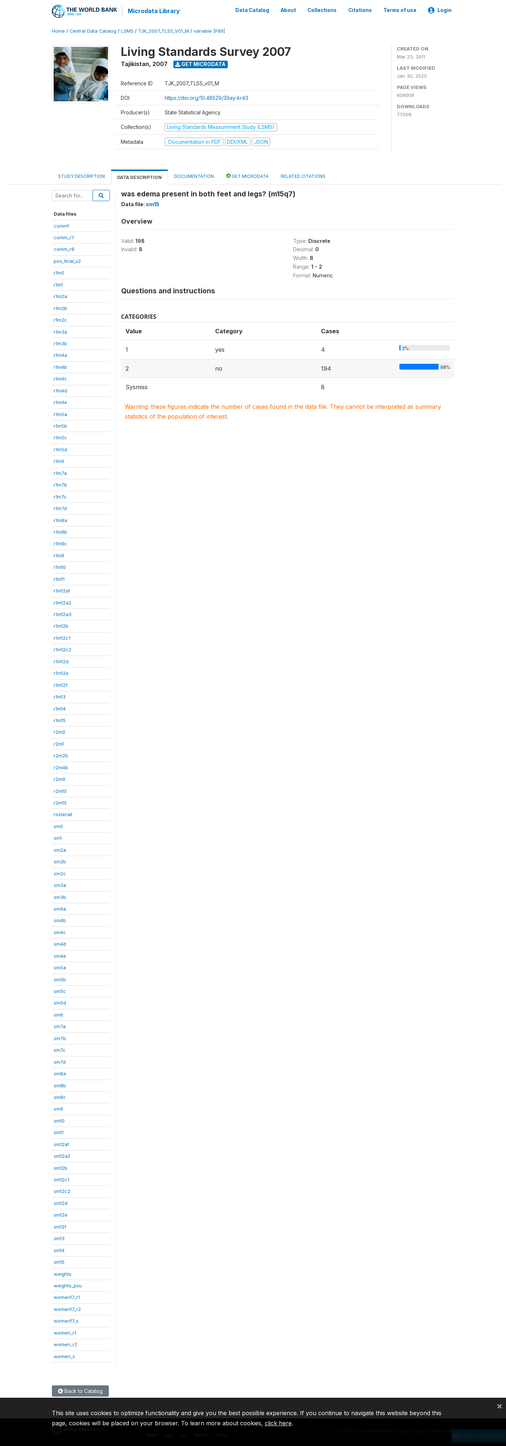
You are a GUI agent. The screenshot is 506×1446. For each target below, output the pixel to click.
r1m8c (60, 543)
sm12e (60, 1214)
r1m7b (60, 484)
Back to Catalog (80, 1391)
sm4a (60, 908)
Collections (322, 10)
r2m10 (60, 790)
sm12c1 (61, 1179)
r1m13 (60, 696)
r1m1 (58, 284)
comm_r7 (64, 237)
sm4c (60, 931)
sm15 (59, 1261)
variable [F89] (209, 30)
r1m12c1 (62, 637)
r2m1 (59, 743)
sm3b (60, 896)
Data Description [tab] (139, 177)
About (288, 10)
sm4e (60, 955)
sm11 (58, 1132)
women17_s (66, 1320)
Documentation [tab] (194, 176)
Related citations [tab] (303, 176)
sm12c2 (62, 1191)
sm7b (60, 1037)
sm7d (60, 1061)
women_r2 (65, 1344)
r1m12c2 (62, 649)
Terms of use (399, 10)
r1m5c (60, 437)
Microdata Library (153, 11)
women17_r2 (67, 1308)
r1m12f (60, 684)
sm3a (60, 885)
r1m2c (60, 319)
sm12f (60, 1226)
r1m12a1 (62, 590)
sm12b (60, 1167)
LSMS (127, 30)
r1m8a (60, 519)
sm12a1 (61, 1143)
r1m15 (60, 720)
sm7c (60, 1049)
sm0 (58, 826)
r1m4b (60, 366)
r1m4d (60, 390)
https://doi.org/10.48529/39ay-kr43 (206, 97)
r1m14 (60, 708)
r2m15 (60, 802)
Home (58, 30)
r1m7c (60, 496)
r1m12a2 (62, 602)
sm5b (60, 979)
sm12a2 (62, 1155)
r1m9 (59, 555)
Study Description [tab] (81, 176)
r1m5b (60, 425)
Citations (360, 10)
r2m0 (59, 731)
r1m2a (60, 296)
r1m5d (60, 449)
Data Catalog (252, 10)
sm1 (58, 837)
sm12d (60, 1203)
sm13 (59, 1238)
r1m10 (60, 567)
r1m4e (60, 402)
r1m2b (60, 307)
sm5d (60, 1002)
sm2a (60, 849)
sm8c (60, 1097)
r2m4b (61, 767)
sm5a (60, 967)
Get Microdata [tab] (247, 175)
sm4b (60, 920)
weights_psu (68, 1285)
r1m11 (59, 578)
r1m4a (60, 355)
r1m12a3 (62, 614)
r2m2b (61, 755)
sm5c (60, 991)
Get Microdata (200, 64)
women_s (64, 1356)
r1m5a (60, 413)
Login (440, 10)
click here (278, 1423)
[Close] (499, 1405)
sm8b (60, 1085)
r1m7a (60, 472)
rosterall (63, 814)
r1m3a (60, 331)
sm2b (60, 861)
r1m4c (60, 378)
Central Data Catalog (93, 30)
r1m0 (59, 272)
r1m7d (60, 508)
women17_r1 (67, 1297)
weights (62, 1273)
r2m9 (59, 779)
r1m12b (61, 625)
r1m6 (59, 461)
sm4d (60, 943)
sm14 (59, 1249)
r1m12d (61, 661)
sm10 (59, 1120)
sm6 (58, 1014)
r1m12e (61, 673)
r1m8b (60, 531)
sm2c (60, 873)
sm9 (58, 1108)
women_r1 (65, 1332)
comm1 (61, 225)
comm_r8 (64, 249)
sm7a (60, 1026)
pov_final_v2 (67, 261)
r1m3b (60, 343)
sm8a (60, 1073)
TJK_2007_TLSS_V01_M (163, 30)
